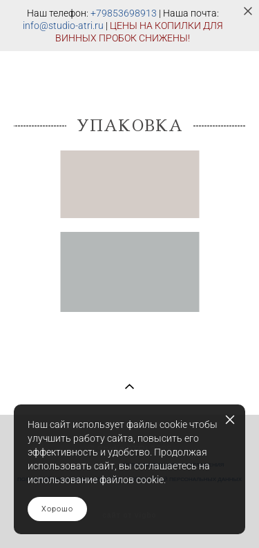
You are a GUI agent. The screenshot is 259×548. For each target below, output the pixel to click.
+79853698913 (123, 13)
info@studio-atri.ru (63, 25)
